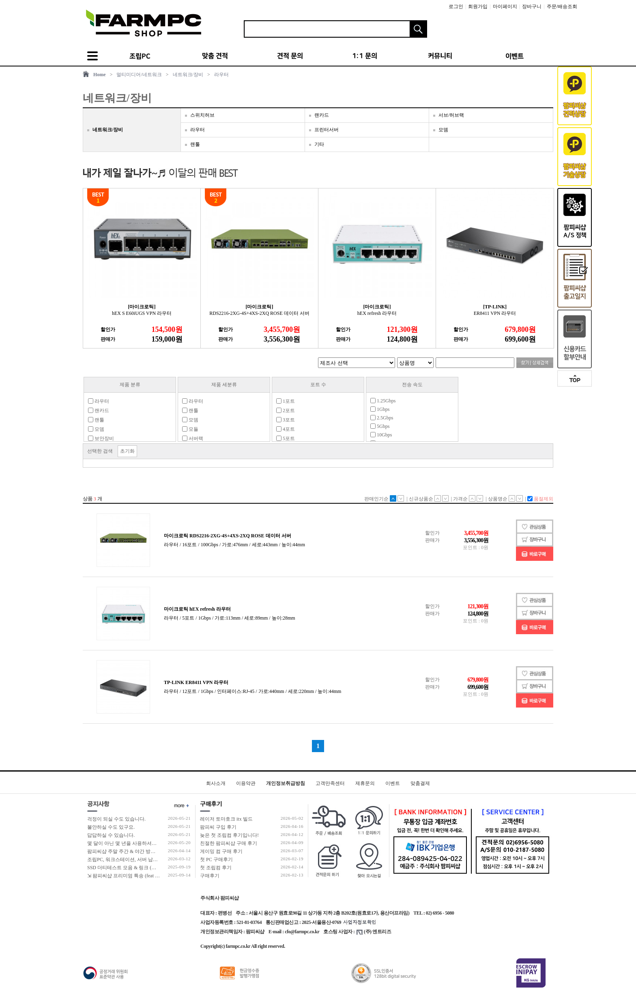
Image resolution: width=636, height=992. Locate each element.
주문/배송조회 (562, 6)
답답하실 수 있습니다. (111, 835)
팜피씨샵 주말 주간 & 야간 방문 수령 (126, 851)
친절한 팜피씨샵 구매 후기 (228, 843)
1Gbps (379, 409)
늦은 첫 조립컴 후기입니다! (229, 835)
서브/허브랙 (451, 115)
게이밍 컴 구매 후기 (221, 851)
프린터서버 (326, 130)
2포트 (285, 410)
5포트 (285, 438)
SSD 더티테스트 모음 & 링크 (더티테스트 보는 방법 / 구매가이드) (157, 867)
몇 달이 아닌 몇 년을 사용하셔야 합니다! (130, 843)
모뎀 (443, 130)
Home (99, 74)
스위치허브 (202, 115)
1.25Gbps (382, 401)
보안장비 (101, 438)
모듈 (190, 429)
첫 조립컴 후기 (216, 867)
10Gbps (381, 435)
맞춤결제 (420, 783)
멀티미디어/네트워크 (138, 74)
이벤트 (392, 783)
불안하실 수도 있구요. (111, 827)
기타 (319, 144)
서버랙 (192, 438)
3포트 (285, 420)
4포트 (285, 429)
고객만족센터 (330, 783)
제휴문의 (365, 783)
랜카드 (321, 115)
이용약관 (246, 783)
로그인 (456, 6)
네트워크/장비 (188, 74)
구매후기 (209, 876)
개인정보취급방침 (285, 783)
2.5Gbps (381, 418)
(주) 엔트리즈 (374, 931)
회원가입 (478, 6)
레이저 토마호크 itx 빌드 (226, 819)
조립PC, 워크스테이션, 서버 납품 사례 (128, 859)
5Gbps (379, 426)
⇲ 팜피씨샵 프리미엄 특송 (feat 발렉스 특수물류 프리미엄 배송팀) (157, 876)
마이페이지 (505, 6)
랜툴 (195, 144)
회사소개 (216, 783)
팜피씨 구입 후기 (218, 827)
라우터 (221, 74)
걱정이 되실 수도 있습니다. (116, 819)
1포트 (285, 401)
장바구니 (531, 6)
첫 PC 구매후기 (216, 859)
